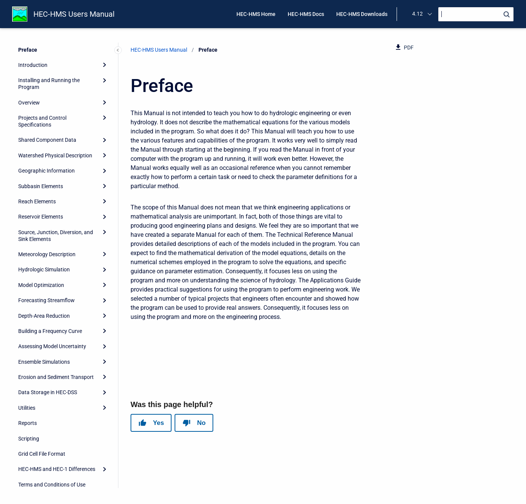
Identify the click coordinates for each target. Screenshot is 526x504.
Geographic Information (46, 171)
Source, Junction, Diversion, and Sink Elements (55, 235)
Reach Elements (37, 201)
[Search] (476, 14)
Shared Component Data (47, 140)
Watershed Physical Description (55, 155)
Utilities (26, 408)
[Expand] (104, 65)
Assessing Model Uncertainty (52, 346)
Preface (27, 50)
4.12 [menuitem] (417, 14)
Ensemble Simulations (44, 362)
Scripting (28, 439)
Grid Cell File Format (41, 454)
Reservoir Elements (40, 217)
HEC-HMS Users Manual (74, 14)
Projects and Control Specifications (42, 121)
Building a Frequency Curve (50, 331)
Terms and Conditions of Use (51, 485)
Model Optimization (41, 285)
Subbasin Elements (40, 186)
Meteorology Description (47, 254)
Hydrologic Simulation (44, 269)
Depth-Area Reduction (44, 316)
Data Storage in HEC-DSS (47, 392)
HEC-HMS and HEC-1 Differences (56, 469)
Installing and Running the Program (49, 83)
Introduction (32, 65)
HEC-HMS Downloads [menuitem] (361, 14)
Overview (29, 103)
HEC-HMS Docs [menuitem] (306, 14)
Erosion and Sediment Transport (56, 377)
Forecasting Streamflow (46, 300)
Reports (27, 423)
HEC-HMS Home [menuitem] (256, 14)
